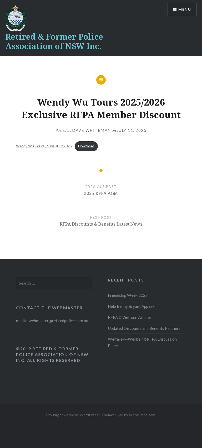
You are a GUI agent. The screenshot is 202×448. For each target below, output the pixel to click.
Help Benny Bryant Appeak (131, 306)
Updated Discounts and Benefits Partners (144, 328)
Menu (184, 9)
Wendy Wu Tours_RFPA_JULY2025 (44, 146)
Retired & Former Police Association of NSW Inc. (54, 41)
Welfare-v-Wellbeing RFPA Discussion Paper (142, 342)
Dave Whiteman (91, 130)
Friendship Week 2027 (128, 295)
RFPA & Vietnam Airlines (130, 317)
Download (86, 146)
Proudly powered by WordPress (72, 415)
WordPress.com (142, 415)
